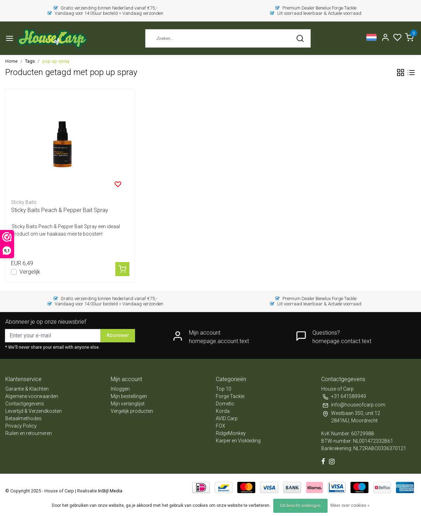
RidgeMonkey (231, 433)
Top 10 (223, 389)
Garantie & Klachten (27, 389)
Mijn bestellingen (129, 396)
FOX (220, 426)
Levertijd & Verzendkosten (33, 411)
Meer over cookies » (350, 505)
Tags (30, 61)
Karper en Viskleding (238, 440)
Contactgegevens (24, 403)
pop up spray (55, 61)
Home (11, 61)
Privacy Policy (21, 426)
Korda (223, 411)
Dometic (225, 403)
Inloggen (120, 389)
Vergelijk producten (132, 411)
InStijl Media (109, 490)
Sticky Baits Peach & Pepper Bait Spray (59, 210)
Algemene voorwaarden (31, 396)
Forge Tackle (230, 396)
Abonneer (117, 335)
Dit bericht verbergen (300, 505)
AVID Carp (227, 418)
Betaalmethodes (23, 418)
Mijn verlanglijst (128, 403)
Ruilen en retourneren (28, 433)
